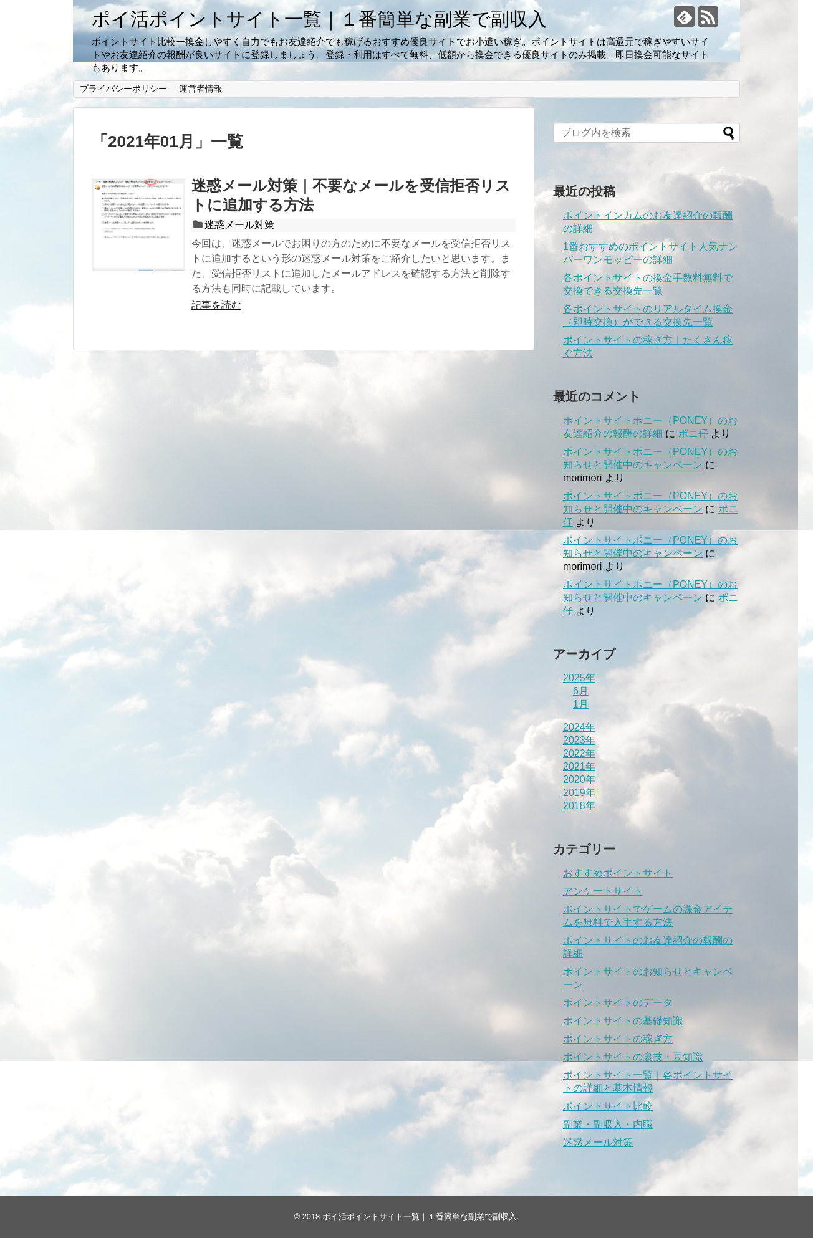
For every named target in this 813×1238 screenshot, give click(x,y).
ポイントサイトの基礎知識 (623, 1020)
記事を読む (216, 305)
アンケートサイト (603, 891)
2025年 (579, 678)
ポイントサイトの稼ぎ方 (618, 1039)
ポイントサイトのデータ (618, 1002)
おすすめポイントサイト (618, 873)
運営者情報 (201, 89)
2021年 (579, 766)
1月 (581, 704)
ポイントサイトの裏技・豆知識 (633, 1057)
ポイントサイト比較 (608, 1106)
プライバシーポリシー (123, 89)
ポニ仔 (693, 433)
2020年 (579, 779)
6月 (581, 691)
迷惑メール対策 (239, 224)
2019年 (579, 792)
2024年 (579, 727)
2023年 (579, 740)
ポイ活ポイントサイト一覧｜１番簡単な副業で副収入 (319, 19)
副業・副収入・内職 (608, 1124)
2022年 (579, 753)
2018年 (579, 805)
